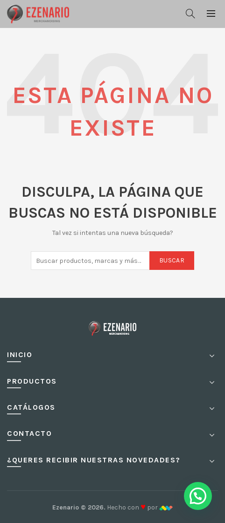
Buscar (171, 260)
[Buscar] (190, 14)
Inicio (19, 354)
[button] (198, 496)
